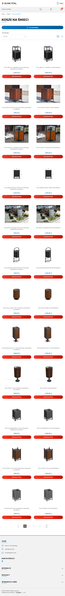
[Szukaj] (22, 9)
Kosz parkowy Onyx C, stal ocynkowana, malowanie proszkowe (16, 348)
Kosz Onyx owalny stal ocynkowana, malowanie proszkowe (16, 308)
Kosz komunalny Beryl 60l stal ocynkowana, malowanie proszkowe (16, 268)
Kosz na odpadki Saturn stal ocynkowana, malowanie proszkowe (16, 428)
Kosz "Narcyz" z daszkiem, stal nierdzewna (48, 67)
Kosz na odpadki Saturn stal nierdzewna (48, 428)
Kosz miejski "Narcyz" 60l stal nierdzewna (48, 187)
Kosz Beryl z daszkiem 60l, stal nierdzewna (48, 227)
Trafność (14, 36)
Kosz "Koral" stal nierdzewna (48, 388)
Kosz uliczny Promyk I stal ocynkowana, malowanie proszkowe (16, 108)
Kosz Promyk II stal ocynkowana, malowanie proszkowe (16, 509)
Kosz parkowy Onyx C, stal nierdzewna (48, 348)
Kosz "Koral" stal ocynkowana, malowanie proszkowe (16, 388)
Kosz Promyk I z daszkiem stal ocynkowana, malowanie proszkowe (16, 148)
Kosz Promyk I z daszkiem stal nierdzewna (48, 147)
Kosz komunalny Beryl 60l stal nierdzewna (48, 267)
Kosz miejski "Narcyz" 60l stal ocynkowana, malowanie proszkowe (16, 188)
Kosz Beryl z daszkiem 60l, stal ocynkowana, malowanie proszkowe (16, 228)
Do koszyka (16, 76)
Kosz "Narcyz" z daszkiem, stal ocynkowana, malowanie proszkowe (16, 68)
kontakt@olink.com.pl (10, 552)
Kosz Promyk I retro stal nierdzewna (48, 468)
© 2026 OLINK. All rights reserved (10, 590)
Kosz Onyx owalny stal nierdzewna (48, 308)
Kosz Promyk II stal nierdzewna (48, 508)
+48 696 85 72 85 (9, 549)
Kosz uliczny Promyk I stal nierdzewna (48, 107)
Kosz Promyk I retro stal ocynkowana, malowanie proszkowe (17, 468)
